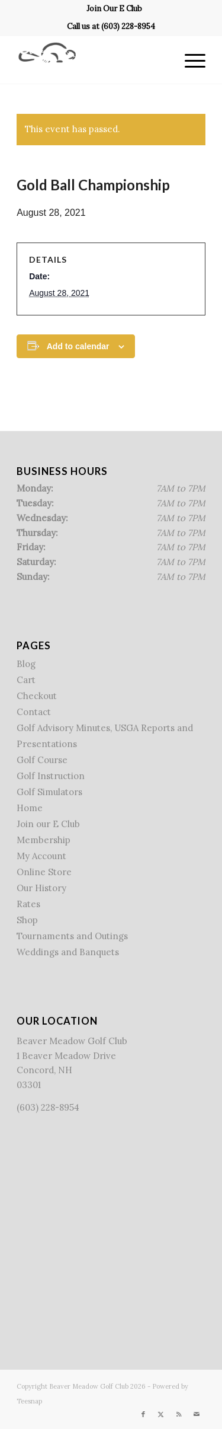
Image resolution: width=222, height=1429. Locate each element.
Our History (41, 888)
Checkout (37, 695)
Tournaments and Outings (72, 936)
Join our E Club (48, 824)
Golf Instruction (51, 776)
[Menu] (189, 60)
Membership (43, 840)
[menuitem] (114, 9)
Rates (28, 904)
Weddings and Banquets (68, 952)
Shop (27, 920)
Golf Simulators (49, 792)
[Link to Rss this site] (179, 1414)
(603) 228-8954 (128, 26)
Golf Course (42, 759)
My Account (41, 856)
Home (30, 808)
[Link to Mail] (196, 1414)
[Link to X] (161, 1414)
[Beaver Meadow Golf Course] (92, 60)
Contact (34, 711)
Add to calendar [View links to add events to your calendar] (78, 346)
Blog (26, 663)
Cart (26, 679)
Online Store (44, 872)
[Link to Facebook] (143, 1414)
